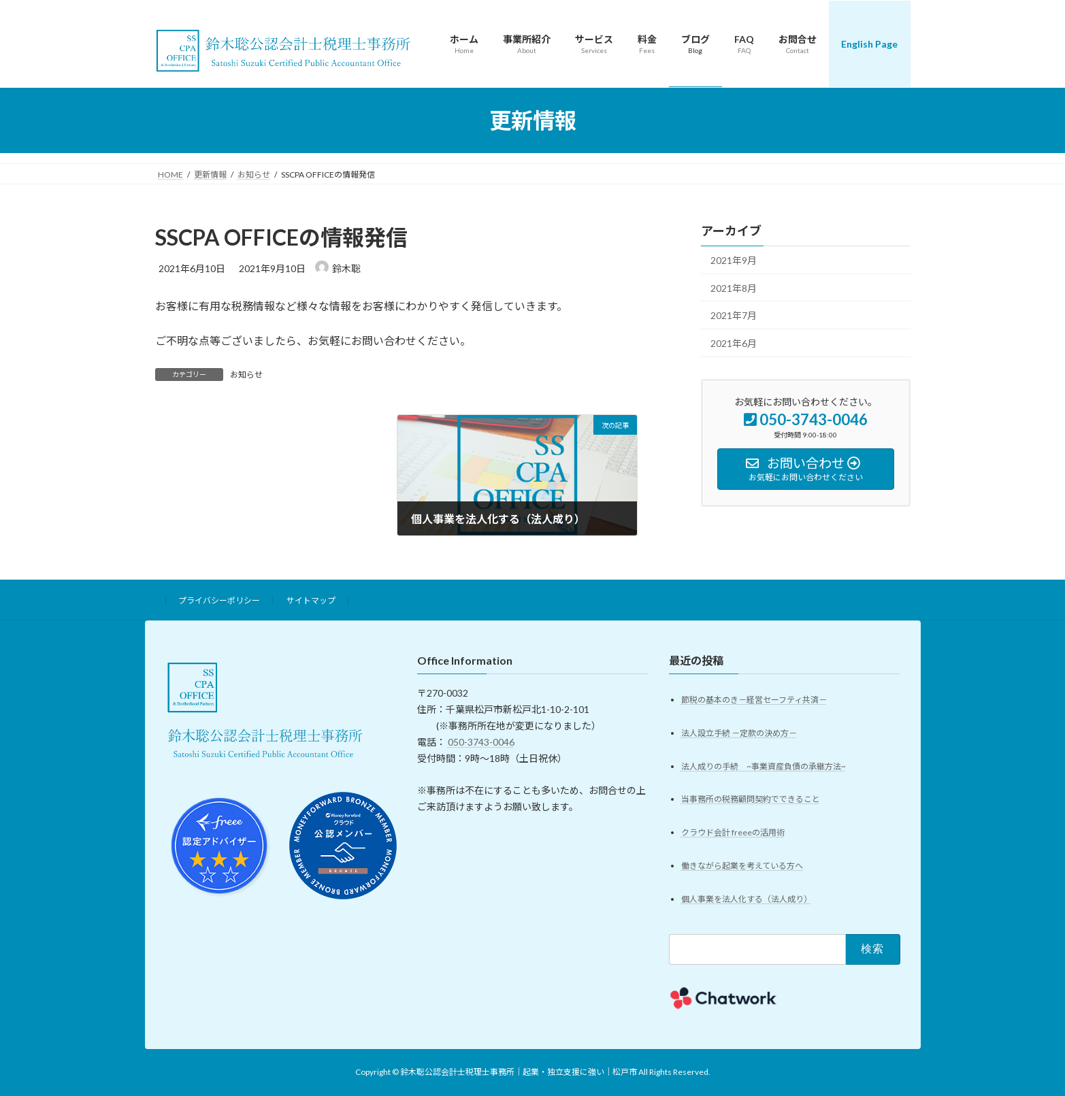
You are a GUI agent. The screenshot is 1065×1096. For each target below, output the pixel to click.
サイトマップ (310, 600)
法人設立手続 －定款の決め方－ (739, 733)
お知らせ (246, 374)
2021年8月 (733, 288)
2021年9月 (733, 260)
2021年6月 (733, 343)
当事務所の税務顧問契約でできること (750, 800)
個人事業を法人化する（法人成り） (746, 900)
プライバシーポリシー (219, 600)
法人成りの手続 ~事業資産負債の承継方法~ (763, 766)
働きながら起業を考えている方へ (742, 866)
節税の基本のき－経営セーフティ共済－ (754, 700)
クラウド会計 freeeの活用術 (733, 833)
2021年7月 (733, 315)
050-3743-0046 (481, 742)
